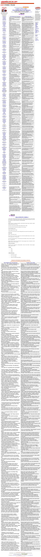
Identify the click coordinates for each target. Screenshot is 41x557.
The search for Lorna (4, 132)
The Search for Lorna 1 (4, 167)
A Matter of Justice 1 (4, 161)
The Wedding (4, 138)
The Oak (4, 122)
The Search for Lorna (4, 16)
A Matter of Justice (4, 114)
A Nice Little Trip (4, 23)
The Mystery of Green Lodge (4, 113)
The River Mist (4, 164)
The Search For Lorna (4, 108)
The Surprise (4, 22)
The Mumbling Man (4, 26)
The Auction (4, 47)
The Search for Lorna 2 (4, 147)
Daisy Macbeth (4, 17)
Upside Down (4, 165)
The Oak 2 (4, 135)
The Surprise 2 (4, 29)
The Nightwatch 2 (4, 149)
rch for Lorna (5, 181)
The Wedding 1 (4, 160)
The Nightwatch (4, 18)
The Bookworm (4, 19)
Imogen (4, 58)
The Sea (3, 181)
